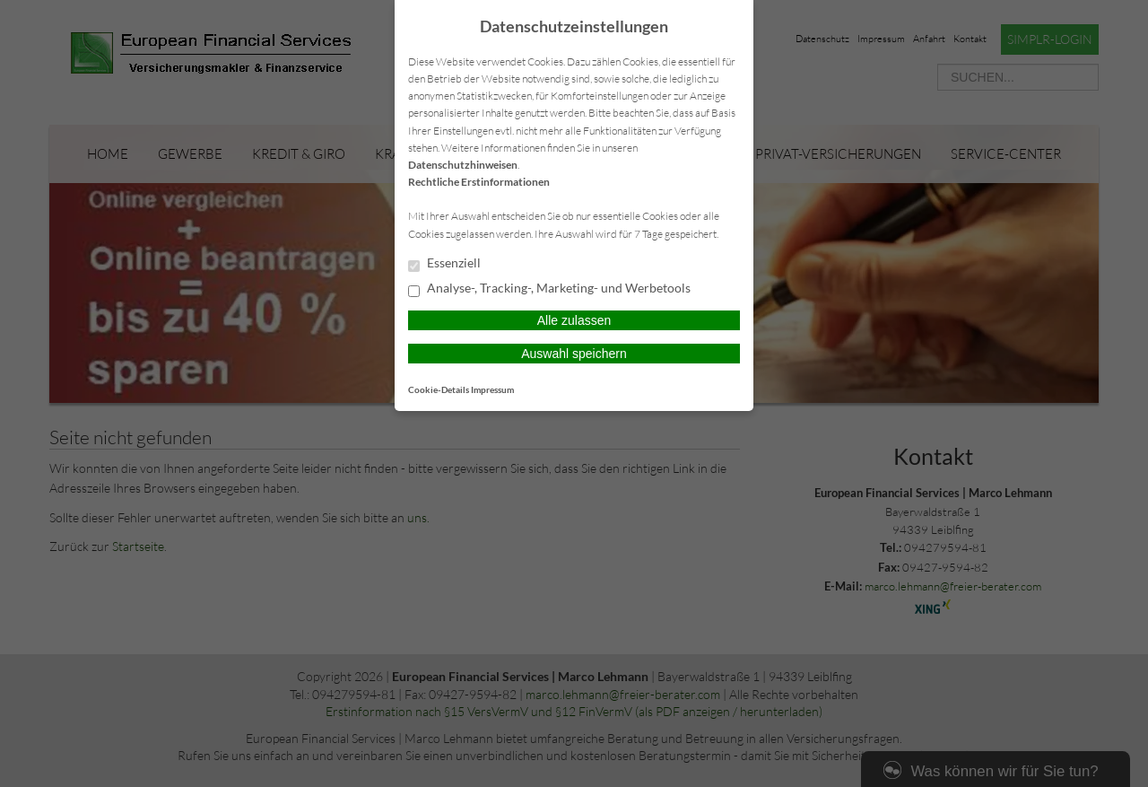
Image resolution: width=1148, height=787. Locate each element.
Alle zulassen (574, 320)
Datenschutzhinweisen (462, 164)
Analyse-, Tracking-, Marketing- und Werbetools (549, 289)
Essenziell (444, 264)
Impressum (492, 389)
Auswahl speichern (574, 353)
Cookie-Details (438, 389)
